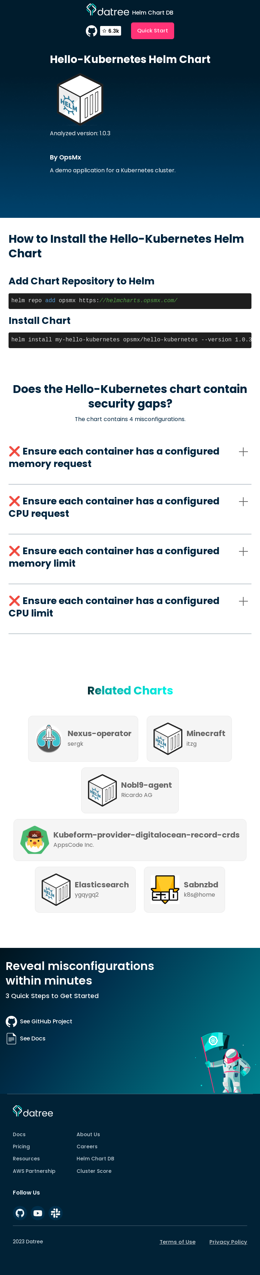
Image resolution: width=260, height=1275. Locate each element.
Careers (87, 1146)
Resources (26, 1158)
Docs (19, 1134)
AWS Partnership (34, 1171)
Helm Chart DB (95, 1158)
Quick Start (152, 30)
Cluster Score (94, 1171)
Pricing (21, 1146)
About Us (88, 1134)
